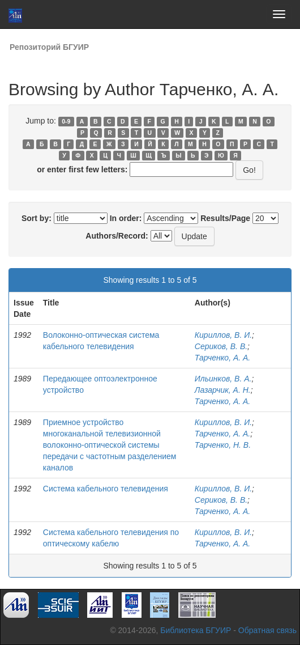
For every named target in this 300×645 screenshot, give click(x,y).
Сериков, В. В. (221, 346)
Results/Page (225, 218)
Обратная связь (267, 630)
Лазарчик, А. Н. (223, 389)
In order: (126, 218)
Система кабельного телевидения (105, 488)
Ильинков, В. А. (223, 378)
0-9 (66, 121)
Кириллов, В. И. (223, 335)
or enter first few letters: (82, 169)
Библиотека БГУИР (195, 630)
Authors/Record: (116, 235)
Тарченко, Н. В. (223, 444)
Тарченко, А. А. (222, 357)
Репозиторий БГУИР (49, 47)
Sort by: (37, 218)
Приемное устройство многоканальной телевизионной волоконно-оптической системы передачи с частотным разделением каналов (110, 445)
